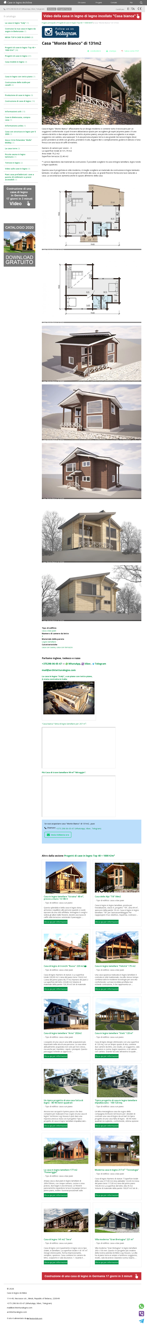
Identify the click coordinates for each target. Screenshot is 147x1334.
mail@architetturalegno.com (59, 670)
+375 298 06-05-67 (12, 9)
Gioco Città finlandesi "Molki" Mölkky (18, 141)
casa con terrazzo (64, 647)
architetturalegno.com (17, 1312)
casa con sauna (48, 647)
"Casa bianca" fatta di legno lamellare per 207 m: (64, 723)
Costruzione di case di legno (20, 101)
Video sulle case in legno (17, 168)
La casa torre (12, 148)
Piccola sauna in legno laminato (15, 155)
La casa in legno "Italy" (17, 23)
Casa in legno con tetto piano (20, 76)
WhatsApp (26, 9)
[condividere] (94, 51)
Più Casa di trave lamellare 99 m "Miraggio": (64, 772)
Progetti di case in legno (18, 56)
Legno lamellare (49, 641)
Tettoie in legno (14, 163)
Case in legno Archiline (18, 2)
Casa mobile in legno (16, 62)
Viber (33, 9)
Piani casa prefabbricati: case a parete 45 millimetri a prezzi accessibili (19, 177)
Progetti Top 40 (64, 9)
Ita (131, 2)
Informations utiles (15, 125)
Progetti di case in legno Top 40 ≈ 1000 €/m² (20, 48)
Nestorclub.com (35, 1318)
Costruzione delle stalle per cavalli (17, 83)
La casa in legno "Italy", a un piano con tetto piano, (67, 676)
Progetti (99, 2)
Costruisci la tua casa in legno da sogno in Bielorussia (20, 30)
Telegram (40, 9)
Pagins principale (49, 23)
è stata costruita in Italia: (54, 679)
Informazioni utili (15, 111)
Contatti (114, 2)
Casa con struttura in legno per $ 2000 (20, 132)
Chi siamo (82, 2)
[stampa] (111, 51)
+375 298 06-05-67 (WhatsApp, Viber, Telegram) (78, 828)
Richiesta (51, 9)
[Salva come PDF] (130, 51)
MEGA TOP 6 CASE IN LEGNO (19, 37)
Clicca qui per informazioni (55, 921)
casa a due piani (49, 630)
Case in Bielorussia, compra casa (17, 118)
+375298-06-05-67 (52, 663)
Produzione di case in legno (19, 95)
